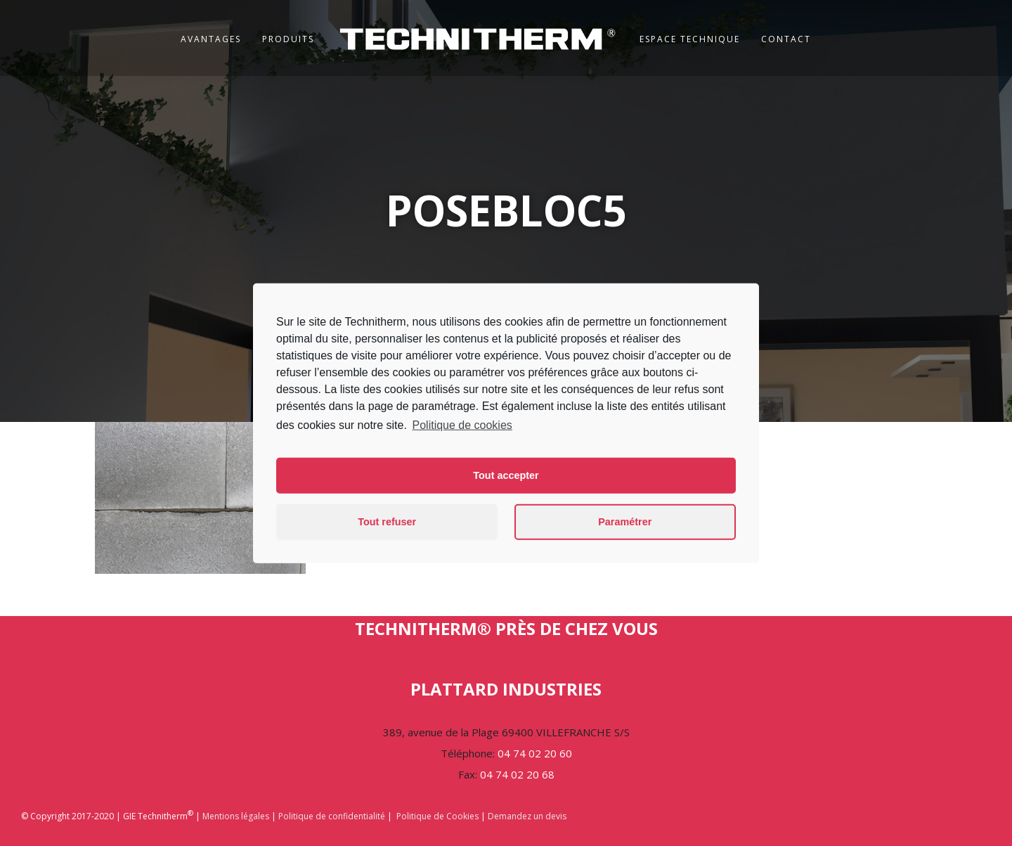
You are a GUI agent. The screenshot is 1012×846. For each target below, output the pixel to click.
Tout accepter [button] (505, 475)
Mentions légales (235, 816)
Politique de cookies (462, 424)
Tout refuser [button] (387, 521)
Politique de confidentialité (331, 816)
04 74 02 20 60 (535, 753)
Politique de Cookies (437, 816)
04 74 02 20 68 (517, 774)
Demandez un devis (527, 816)
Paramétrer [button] (624, 521)
